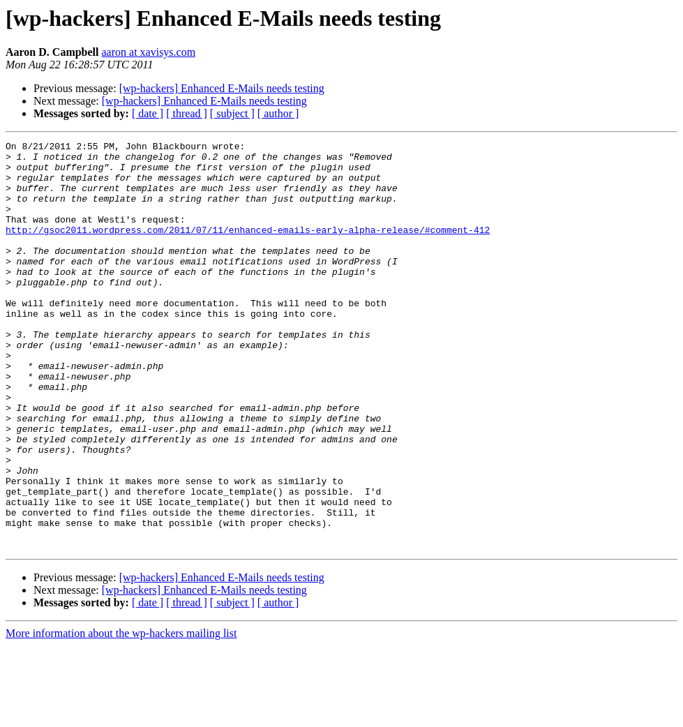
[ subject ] (232, 113)
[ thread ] (186, 113)
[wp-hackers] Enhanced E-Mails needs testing (221, 88)
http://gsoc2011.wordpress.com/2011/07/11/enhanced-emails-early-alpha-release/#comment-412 (248, 248)
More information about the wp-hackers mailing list (121, 715)
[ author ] (278, 113)
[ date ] (147, 113)
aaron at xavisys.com (149, 52)
